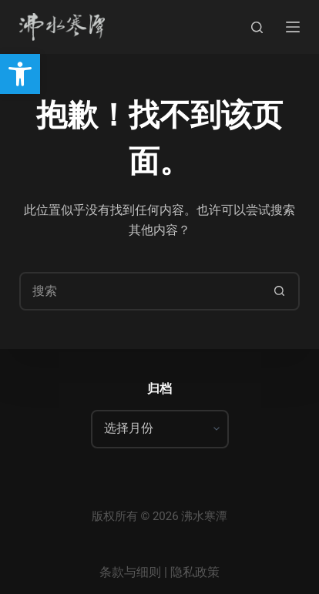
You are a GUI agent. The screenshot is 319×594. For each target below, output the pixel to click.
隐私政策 (195, 572)
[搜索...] (140, 291)
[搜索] (257, 27)
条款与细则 (130, 572)
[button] (20, 74)
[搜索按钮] (279, 291)
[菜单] (293, 27)
